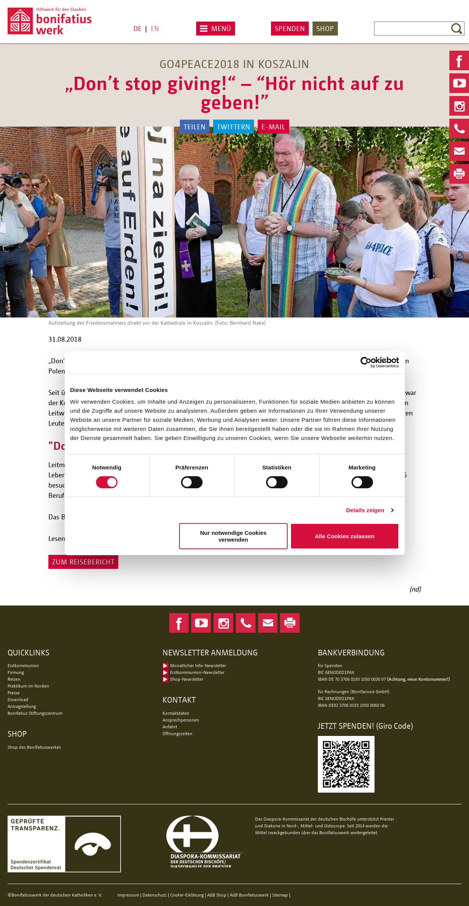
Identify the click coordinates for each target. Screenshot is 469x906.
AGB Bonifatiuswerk (249, 895)
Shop (325, 28)
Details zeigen (365, 510)
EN (155, 28)
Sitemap (280, 895)
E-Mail (273, 126)
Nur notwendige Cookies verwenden (233, 536)
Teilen (195, 126)
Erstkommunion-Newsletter (197, 672)
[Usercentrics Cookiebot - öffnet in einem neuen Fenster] (366, 362)
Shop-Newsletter (186, 679)
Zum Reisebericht (83, 562)
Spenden (290, 28)
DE (137, 28)
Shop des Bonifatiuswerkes (34, 747)
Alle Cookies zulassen (345, 536)
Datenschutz (154, 895)
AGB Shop (216, 895)
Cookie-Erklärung (187, 895)
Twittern (233, 126)
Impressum (128, 895)
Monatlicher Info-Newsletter (198, 665)
